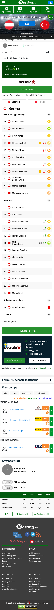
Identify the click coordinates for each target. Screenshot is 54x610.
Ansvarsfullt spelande (37, 603)
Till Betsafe (27, 89)
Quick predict (41, 393)
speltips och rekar (43, 368)
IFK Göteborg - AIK (16, 409)
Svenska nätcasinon (10, 589)
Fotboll (30, 36)
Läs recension (39, 360)
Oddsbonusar (34, 553)
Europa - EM (38, 36)
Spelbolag (6, 553)
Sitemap (32, 592)
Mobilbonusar (34, 558)
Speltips (11, 40)
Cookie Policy (34, 589)
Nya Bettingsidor (9, 556)
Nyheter (5, 587)
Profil (8, 514)
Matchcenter (27, 34)
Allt (5, 393)
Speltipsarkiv (23, 514)
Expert (14, 393)
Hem (4, 40)
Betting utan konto (9, 563)
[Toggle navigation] (3, 2)
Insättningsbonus (36, 556)
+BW (51, 17)
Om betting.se (35, 579)
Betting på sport (8, 581)
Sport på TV (7, 579)
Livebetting (6, 566)
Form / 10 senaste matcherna (20, 380)
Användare (26, 393)
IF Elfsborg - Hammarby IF (19, 419)
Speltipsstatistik (41, 514)
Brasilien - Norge (15, 430)
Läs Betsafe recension (17, 75)
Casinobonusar (35, 561)
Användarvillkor (35, 584)
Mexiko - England (15, 447)
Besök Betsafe (14, 360)
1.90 (27, 24)
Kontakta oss (34, 581)
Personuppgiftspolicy (38, 587)
